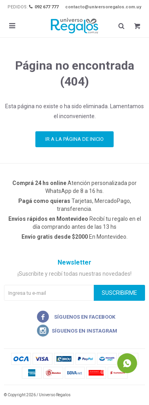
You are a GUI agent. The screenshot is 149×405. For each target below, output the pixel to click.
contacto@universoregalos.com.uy (103, 7)
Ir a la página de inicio (74, 139)
